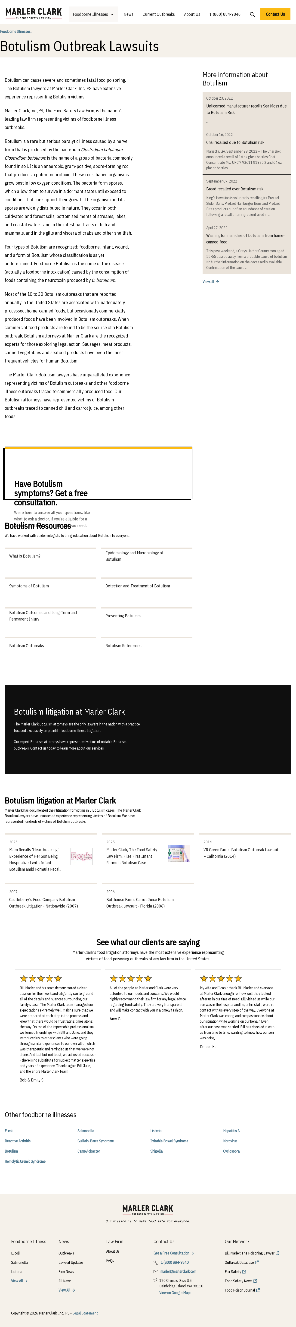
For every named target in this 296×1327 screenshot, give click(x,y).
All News (65, 1281)
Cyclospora (231, 1151)
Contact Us (275, 14)
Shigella (156, 1151)
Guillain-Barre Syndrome (95, 1141)
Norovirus (230, 1141)
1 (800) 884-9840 (225, 14)
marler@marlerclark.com (178, 1271)
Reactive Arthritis (18, 1141)
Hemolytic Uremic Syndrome (25, 1161)
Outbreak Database (239, 1262)
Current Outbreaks (159, 14)
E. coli (9, 1130)
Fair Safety (233, 1271)
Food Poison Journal (240, 1290)
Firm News (66, 1271)
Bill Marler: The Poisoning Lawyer (249, 1253)
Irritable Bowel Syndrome (169, 1141)
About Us (192, 14)
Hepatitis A (231, 1130)
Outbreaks (66, 1253)
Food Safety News (238, 1281)
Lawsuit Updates (71, 1262)
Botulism (11, 1151)
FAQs (110, 1260)
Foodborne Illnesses (16, 31)
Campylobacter (88, 1151)
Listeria (155, 1130)
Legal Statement (85, 1313)
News (128, 14)
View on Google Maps (175, 1292)
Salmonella (85, 1130)
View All (17, 1281)
